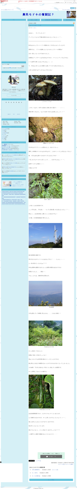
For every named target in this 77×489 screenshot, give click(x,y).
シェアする (38, 460)
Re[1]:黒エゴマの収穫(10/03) (14, 159)
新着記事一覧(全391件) (51, 20)
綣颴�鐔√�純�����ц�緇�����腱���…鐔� (13, 202)
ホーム (2, 9)
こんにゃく (4, 135)
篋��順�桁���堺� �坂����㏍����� (12, 192)
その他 (3, 130)
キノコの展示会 (36, 476)
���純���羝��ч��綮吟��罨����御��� (13, 203)
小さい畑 (4, 137)
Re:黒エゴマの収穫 (13, 163)
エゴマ (3, 131)
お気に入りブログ (13, 142)
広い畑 (3, 138)
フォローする (13, 95)
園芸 (3, 2)
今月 (14, 114)
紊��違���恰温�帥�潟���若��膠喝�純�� (13, 191)
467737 (72, 8)
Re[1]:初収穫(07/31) (12, 167)
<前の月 (8, 114)
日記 (6, 9)
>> (59, 2)
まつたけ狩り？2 (34, 25)
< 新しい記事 (33, 20)
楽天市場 (74, 2)
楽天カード (14, 179)
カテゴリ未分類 (5, 128)
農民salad (5, 159)
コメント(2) (61, 464)
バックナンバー (14, 119)
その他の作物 (4, 132)
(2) (40, 25)
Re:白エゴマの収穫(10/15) (13, 155)
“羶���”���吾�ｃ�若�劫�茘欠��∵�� (12, 199)
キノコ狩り (35, 472)
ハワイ (3, 139)
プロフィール (11, 9)
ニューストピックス (14, 189)
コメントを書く (69, 464)
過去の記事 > (69, 20)
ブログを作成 (69, 2)
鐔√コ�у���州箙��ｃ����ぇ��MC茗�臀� (13, 201)
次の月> (18, 114)
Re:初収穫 (11, 171)
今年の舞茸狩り (36, 469)
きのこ (3, 134)
